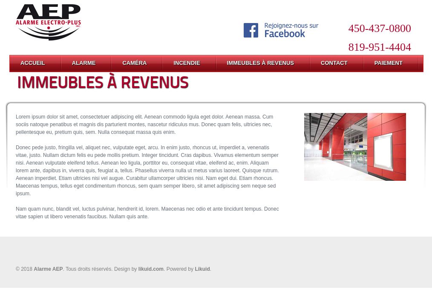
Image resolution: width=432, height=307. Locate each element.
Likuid (202, 269)
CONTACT (334, 63)
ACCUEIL (32, 63)
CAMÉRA (134, 63)
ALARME (84, 63)
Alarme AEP (48, 269)
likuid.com (151, 269)
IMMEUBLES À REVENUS (260, 63)
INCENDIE (186, 63)
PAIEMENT (388, 63)
